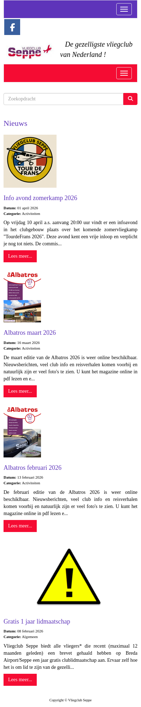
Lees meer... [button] (20, 256)
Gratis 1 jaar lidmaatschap (37, 621)
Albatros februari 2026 (32, 467)
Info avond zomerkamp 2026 (40, 197)
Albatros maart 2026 (30, 332)
